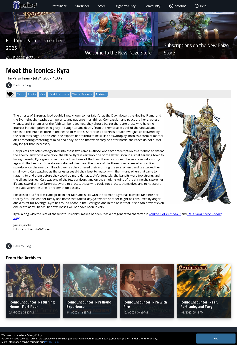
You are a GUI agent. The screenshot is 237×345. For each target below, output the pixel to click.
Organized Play (121, 6)
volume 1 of (165, 214)
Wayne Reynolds (82, 94)
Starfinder (79, 6)
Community (149, 6)
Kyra (42, 94)
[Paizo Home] (25, 6)
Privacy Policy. (52, 342)
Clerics (21, 94)
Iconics (32, 94)
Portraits (101, 94)
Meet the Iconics (59, 94)
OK (216, 338)
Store (98, 6)
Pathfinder (55, 6)
